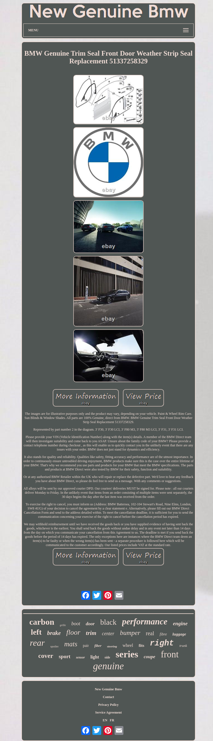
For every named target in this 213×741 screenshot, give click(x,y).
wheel (128, 645)
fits (141, 645)
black (108, 622)
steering (112, 646)
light (94, 657)
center (108, 633)
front (170, 654)
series (127, 654)
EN (105, 720)
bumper (130, 632)
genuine (108, 666)
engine (180, 623)
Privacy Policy (108, 705)
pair (86, 646)
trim (91, 632)
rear (37, 643)
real (150, 633)
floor (73, 632)
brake (54, 633)
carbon (41, 621)
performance (145, 621)
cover (45, 655)
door (90, 623)
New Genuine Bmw (108, 689)
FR (112, 720)
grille (63, 625)
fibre (163, 634)
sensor (80, 657)
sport (64, 656)
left (36, 632)
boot (75, 623)
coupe (149, 656)
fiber (97, 646)
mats (70, 644)
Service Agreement (108, 712)
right (162, 643)
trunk (183, 646)
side (107, 657)
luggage (179, 634)
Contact (108, 697)
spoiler (54, 646)
